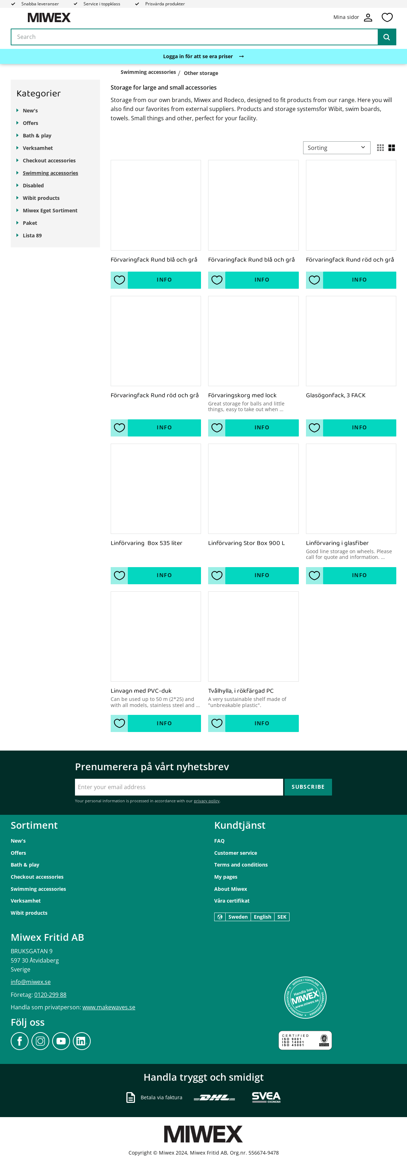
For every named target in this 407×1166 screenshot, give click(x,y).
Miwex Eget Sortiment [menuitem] (50, 210)
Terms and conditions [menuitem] (241, 864)
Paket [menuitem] (30, 222)
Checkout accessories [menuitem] (49, 160)
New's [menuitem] (30, 110)
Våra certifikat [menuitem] (232, 900)
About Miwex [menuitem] (230, 888)
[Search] (387, 37)
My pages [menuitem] (225, 876)
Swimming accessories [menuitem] (50, 173)
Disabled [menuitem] (33, 185)
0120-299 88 (50, 995)
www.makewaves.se (108, 1007)
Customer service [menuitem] (235, 852)
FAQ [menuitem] (219, 840)
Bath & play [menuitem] (37, 135)
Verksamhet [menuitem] (38, 148)
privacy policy (207, 800)
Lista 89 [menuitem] (32, 235)
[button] (387, 17)
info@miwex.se (31, 982)
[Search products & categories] (203, 37)
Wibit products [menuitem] (41, 198)
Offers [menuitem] (30, 123)
